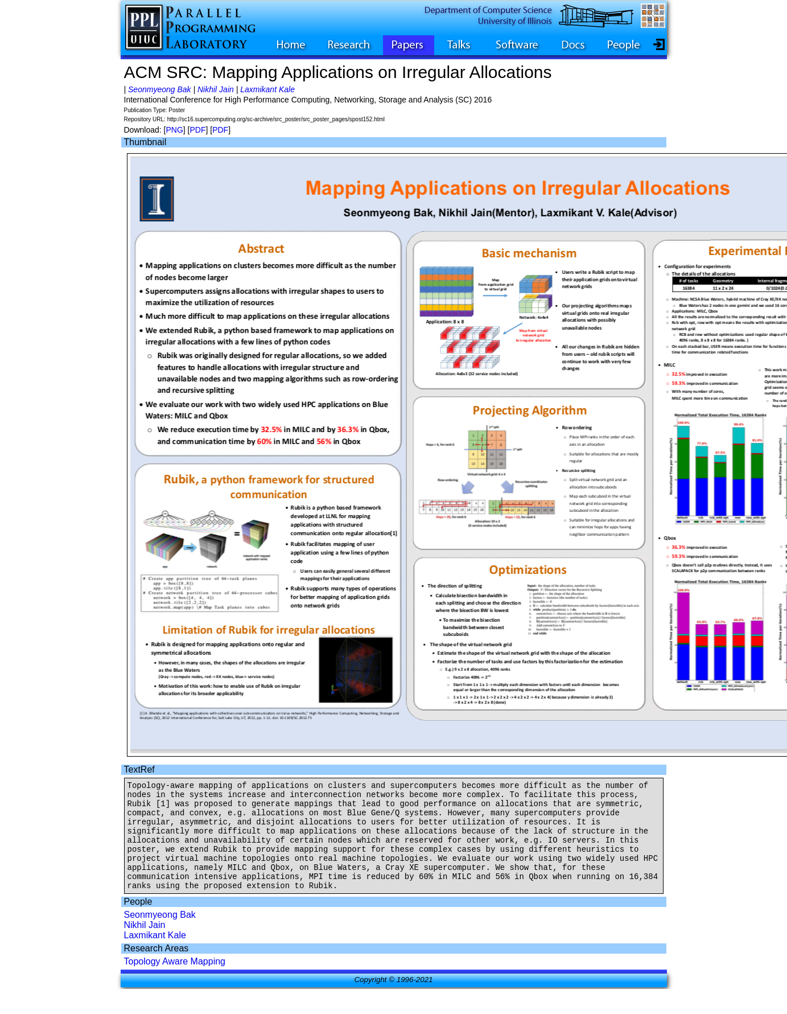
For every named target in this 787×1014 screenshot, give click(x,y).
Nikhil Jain (215, 89)
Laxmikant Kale (267, 89)
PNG (174, 129)
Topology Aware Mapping (175, 982)
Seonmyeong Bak (159, 89)
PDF (197, 129)
